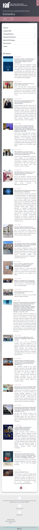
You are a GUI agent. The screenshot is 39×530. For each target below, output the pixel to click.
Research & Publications (19, 37)
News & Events (19, 43)
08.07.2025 (17, 335)
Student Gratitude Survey (21, 472)
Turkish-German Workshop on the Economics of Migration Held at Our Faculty (24, 338)
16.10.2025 (17, 278)
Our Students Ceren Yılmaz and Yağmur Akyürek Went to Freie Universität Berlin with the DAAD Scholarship (25, 245)
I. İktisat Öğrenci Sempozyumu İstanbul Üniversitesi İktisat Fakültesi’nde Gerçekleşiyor (23, 428)
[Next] (25, 488)
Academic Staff (10, 519)
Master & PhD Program (11, 521)
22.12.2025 (17, 224)
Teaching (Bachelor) (19, 34)
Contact (10, 522)
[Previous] (19, 488)
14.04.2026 (17, 56)
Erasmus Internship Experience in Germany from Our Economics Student (25, 227)
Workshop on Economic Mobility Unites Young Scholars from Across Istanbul (25, 387)
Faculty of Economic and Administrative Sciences (16, 11)
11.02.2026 (17, 169)
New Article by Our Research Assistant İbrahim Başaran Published (25, 191)
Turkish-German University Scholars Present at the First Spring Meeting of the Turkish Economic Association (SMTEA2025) (24, 362)
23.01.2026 (17, 188)
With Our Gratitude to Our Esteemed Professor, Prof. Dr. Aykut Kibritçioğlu (24, 281)
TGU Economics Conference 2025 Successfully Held (23, 292)
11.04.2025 (17, 451)
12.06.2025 (17, 358)
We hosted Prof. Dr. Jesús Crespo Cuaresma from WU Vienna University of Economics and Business (24, 153)
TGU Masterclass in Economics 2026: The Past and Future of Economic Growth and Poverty (24, 173)
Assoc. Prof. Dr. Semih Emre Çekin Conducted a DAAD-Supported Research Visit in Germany (23, 265)
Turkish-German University (11, 527)
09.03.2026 (17, 81)
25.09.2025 (17, 289)
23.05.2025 (17, 425)
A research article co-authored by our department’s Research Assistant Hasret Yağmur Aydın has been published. (24, 60)
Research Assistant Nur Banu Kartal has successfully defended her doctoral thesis (24, 102)
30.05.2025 (17, 405)
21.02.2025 (17, 470)
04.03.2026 (17, 98)
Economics (9, 14)
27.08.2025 (16, 300)
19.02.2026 (17, 149)
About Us (19, 28)
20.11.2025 (17, 241)
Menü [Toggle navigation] (8, 19)
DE (37, 4)
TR (37, 1)
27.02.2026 (17, 123)
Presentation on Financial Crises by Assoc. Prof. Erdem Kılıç (24, 84)
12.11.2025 (17, 261)
